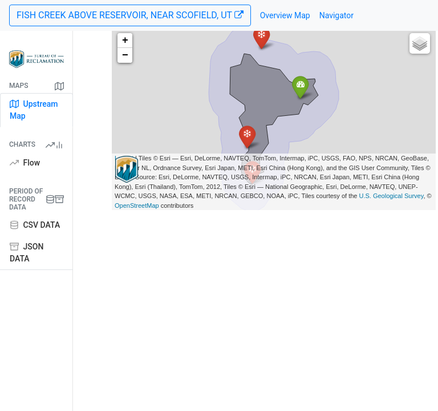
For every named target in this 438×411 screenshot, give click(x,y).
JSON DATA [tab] (26, 252)
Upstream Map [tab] (34, 109)
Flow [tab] (25, 162)
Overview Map (285, 15)
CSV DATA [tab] (35, 224)
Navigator (336, 15)
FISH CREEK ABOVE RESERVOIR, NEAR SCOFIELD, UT (130, 15)
